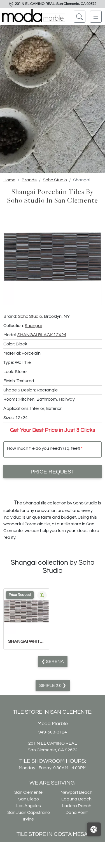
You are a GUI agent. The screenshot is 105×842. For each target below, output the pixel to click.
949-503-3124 (52, 732)
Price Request (52, 472)
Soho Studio (55, 180)
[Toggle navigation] (96, 17)
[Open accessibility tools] (94, 829)
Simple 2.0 (50, 685)
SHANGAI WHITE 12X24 (26, 641)
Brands (29, 180)
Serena (54, 661)
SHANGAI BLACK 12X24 (41, 335)
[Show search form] (79, 17)
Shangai (33, 325)
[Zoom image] (42, 595)
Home (9, 180)
